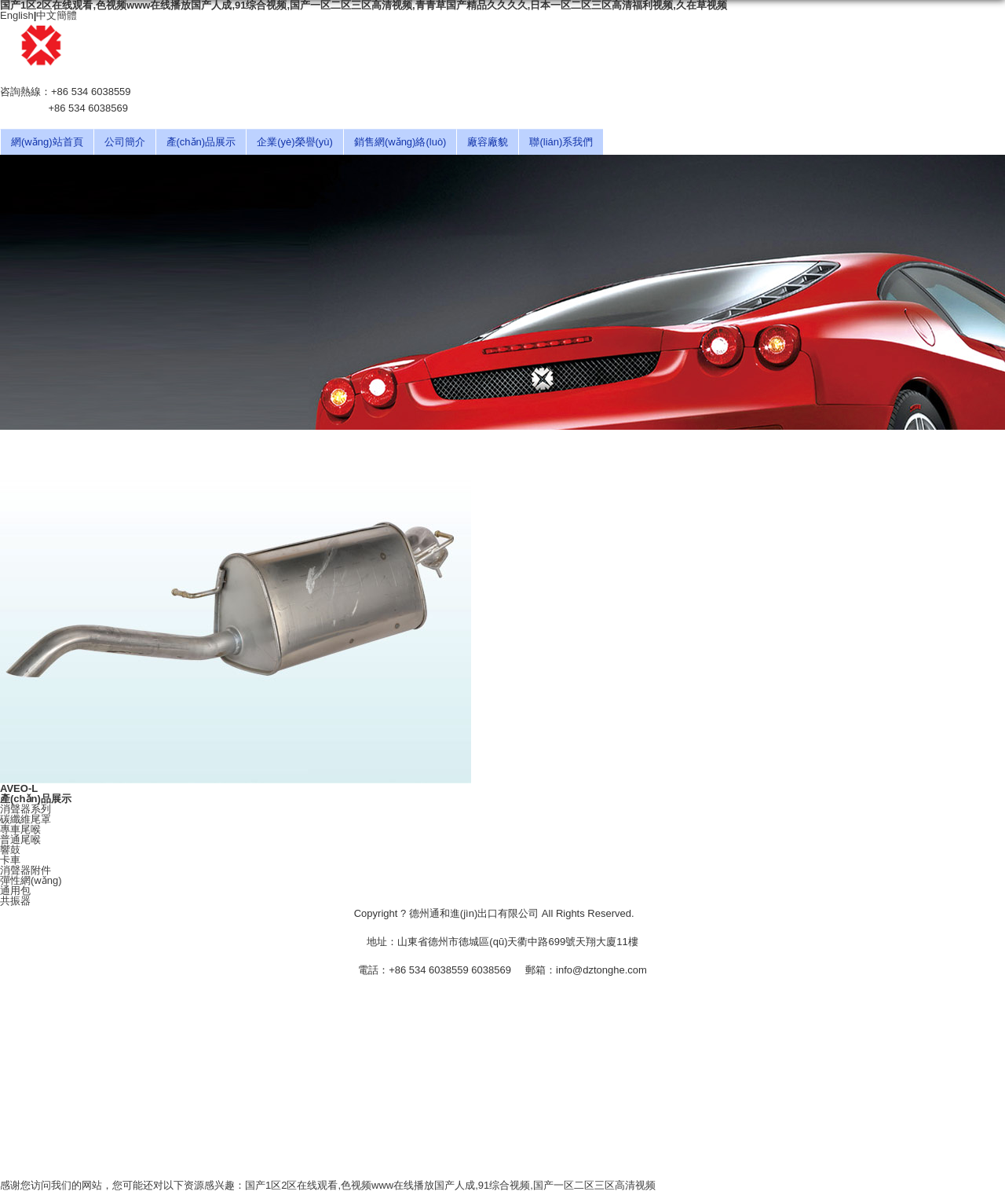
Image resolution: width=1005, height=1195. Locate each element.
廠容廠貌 (487, 142)
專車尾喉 (20, 829)
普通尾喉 (20, 839)
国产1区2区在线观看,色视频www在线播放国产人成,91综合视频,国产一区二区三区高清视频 (450, 1185)
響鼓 (10, 850)
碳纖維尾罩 (25, 819)
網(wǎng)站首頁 (47, 142)
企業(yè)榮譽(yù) (295, 142)
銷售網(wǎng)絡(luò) (400, 142)
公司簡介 (124, 142)
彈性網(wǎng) (31, 880)
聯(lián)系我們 (561, 142)
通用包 (15, 890)
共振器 (15, 901)
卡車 (10, 860)
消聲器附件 (25, 870)
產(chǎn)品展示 (201, 142)
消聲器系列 (25, 809)
